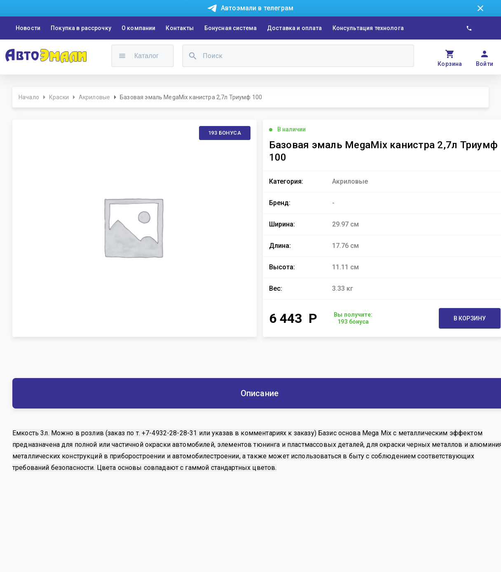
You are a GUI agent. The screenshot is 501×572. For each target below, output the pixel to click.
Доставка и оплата (294, 28)
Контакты (180, 28)
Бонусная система (230, 28)
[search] (193, 55)
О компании (139, 28)
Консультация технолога (368, 28)
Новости (28, 28)
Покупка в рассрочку (81, 28)
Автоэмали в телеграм (257, 8)
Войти (485, 64)
